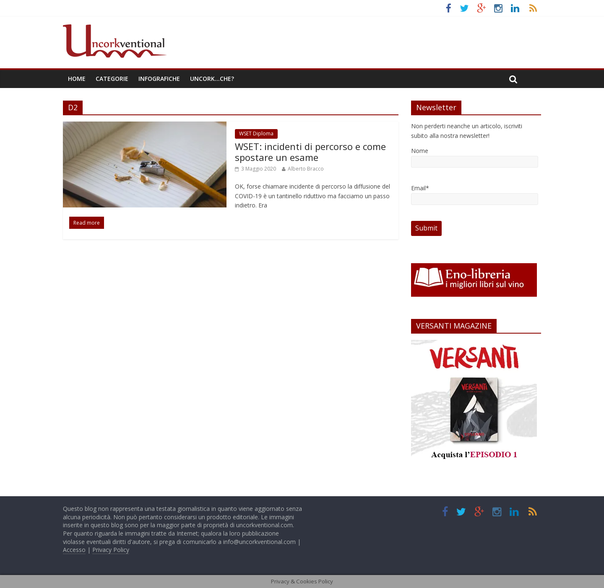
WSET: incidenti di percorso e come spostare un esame (310, 151)
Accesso (74, 550)
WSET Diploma (256, 133)
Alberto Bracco (306, 168)
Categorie (112, 79)
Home (77, 79)
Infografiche (159, 79)
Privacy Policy (110, 550)
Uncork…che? (212, 79)
